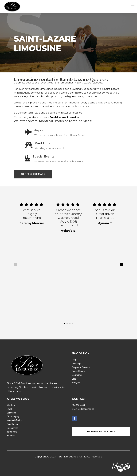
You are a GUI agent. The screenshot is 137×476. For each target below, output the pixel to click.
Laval (9, 409)
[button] (64, 323)
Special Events (78, 371)
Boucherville (12, 428)
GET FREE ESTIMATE (33, 174)
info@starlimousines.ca (83, 409)
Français (76, 382)
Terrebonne (12, 431)
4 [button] (15, 264)
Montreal (11, 405)
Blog (74, 378)
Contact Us (77, 375)
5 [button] (121, 264)
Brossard (11, 435)
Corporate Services (81, 367)
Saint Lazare (12, 424)
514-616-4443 (78, 405)
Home (75, 359)
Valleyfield (11, 412)
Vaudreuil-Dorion (14, 420)
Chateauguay (13, 416)
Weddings (76, 363)
